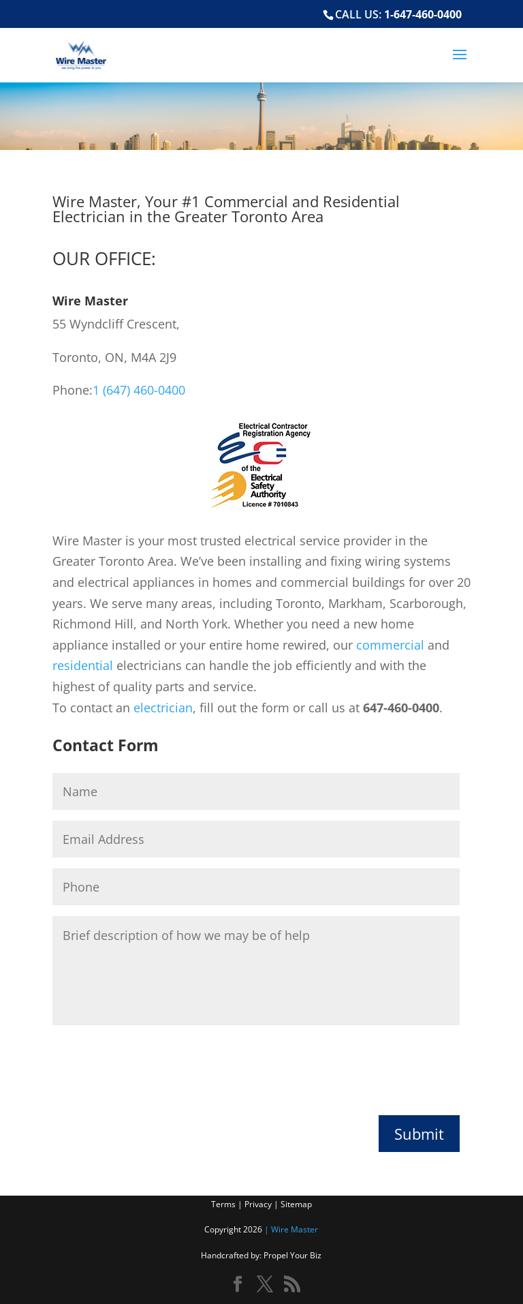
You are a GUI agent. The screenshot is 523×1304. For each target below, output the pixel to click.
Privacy (259, 1204)
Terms (224, 1204)
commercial (390, 645)
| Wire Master (290, 1229)
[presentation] (155, 1066)
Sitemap (296, 1204)
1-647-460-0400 (423, 14)
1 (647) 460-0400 (139, 390)
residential (82, 665)
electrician (163, 707)
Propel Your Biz (292, 1255)
